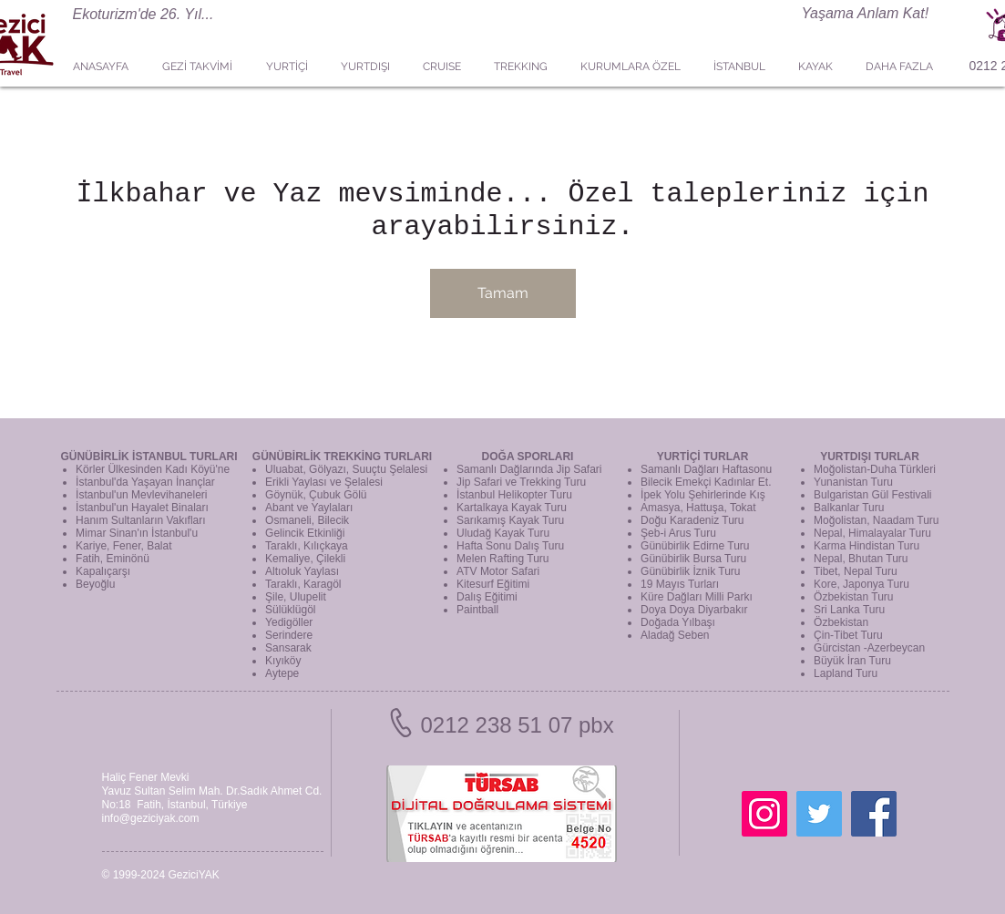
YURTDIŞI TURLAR (869, 456)
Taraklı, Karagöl (303, 584)
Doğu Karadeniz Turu (692, 520)
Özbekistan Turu (853, 597)
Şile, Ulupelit (295, 597)
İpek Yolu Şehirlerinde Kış (703, 494)
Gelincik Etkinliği (304, 533)
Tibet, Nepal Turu (855, 571)
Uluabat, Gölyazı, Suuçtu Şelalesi (346, 469)
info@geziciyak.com (151, 818)
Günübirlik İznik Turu (690, 571)
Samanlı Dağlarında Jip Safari (528, 469)
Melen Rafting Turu (502, 558)
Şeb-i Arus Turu (678, 533)
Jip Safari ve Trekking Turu (521, 482)
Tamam (502, 293)
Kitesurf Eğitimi (492, 584)
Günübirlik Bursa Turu (693, 558)
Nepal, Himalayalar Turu (872, 533)
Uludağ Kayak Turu (502, 533)
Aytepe (282, 673)
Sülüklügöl (290, 609)
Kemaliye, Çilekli (305, 558)
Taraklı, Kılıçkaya (306, 545)
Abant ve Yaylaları (309, 507)
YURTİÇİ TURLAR (703, 456)
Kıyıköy (283, 660)
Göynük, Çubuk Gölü (315, 494)
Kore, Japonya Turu (861, 584)
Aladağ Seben (675, 635)
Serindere (289, 635)
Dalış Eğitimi (487, 597)
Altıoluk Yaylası (302, 571)
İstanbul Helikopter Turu (514, 494)
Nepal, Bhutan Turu (861, 558)
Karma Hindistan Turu (866, 545)
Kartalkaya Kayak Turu (511, 507)
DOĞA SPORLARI (528, 456)
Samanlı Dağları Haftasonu (706, 469)
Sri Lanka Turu (849, 609)
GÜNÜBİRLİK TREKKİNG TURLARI (342, 456)
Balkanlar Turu (849, 507)
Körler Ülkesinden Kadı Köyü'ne (153, 469)
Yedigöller (289, 622)
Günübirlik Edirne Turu (695, 545)
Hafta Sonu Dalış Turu (510, 545)
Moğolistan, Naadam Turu (876, 520)
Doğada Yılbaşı (678, 622)
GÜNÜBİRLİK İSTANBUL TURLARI (148, 456)
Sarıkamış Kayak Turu (510, 520)
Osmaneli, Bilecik (307, 520)
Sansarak (288, 648)
